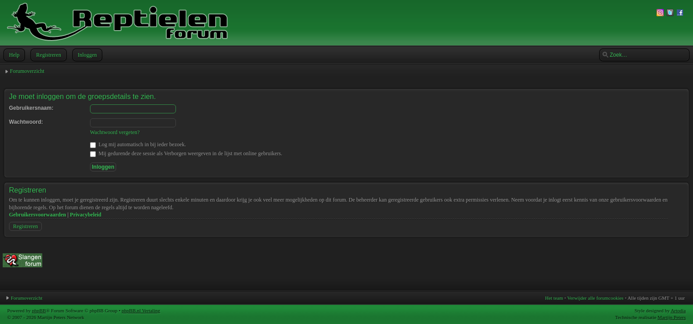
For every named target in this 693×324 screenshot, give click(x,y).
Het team (554, 298)
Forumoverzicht (27, 71)
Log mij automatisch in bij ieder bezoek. (138, 144)
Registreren (47, 55)
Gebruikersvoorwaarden (37, 215)
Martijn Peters (671, 317)
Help (13, 55)
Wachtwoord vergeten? (115, 132)
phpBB (39, 310)
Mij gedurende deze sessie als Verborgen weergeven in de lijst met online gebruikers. (186, 153)
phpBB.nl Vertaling (141, 310)
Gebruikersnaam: (31, 108)
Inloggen (86, 55)
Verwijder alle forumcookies (595, 298)
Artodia (678, 310)
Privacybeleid (85, 215)
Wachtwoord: (26, 122)
